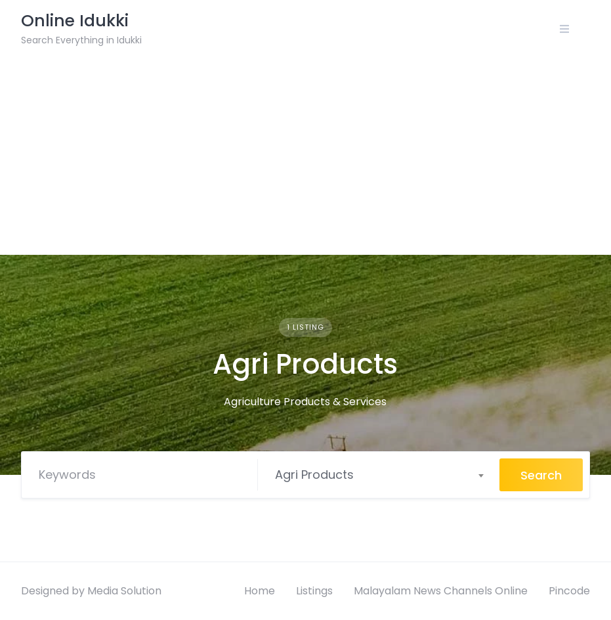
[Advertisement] (305, 156)
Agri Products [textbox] (314, 474)
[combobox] (379, 475)
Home (259, 590)
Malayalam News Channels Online (441, 590)
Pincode (569, 590)
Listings (314, 590)
